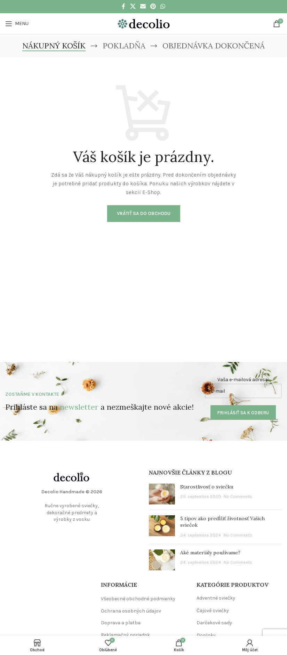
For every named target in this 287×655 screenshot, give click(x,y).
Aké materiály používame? (210, 552)
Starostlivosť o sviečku (206, 487)
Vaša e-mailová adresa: (243, 387)
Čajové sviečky (213, 611)
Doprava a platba (121, 623)
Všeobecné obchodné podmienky (138, 599)
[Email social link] (143, 6)
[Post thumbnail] (162, 494)
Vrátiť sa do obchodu (143, 213)
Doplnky (206, 635)
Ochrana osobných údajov (131, 611)
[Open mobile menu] (17, 24)
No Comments (238, 496)
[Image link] (71, 476)
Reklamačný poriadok (125, 635)
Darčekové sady (214, 623)
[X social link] (133, 6)
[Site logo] (144, 23)
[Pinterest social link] (153, 6)
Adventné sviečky (216, 598)
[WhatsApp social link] (163, 6)
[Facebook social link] (123, 6)
